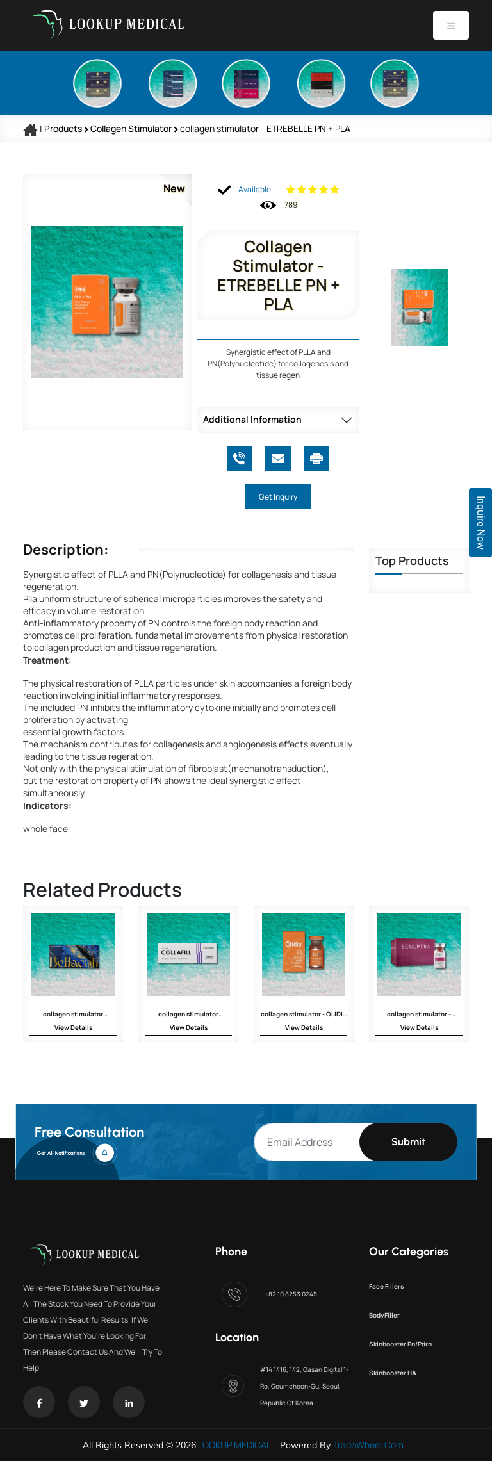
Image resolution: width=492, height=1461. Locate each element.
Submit (408, 1142)
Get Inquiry (278, 496)
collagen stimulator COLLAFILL (188, 1013)
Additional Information (252, 419)
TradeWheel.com (368, 1445)
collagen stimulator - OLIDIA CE (304, 1013)
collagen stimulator (132, 128)
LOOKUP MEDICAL (233, 1445)
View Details (73, 1027)
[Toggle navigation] (451, 25)
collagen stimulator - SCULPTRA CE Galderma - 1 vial (419, 1013)
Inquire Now (481, 523)
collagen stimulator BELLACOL (73, 1013)
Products (63, 128)
